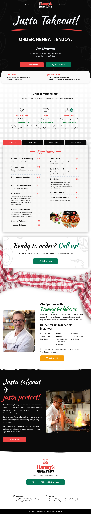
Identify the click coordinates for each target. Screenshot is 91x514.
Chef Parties (29, 5)
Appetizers (12, 142)
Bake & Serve (53, 142)
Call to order (58, 65)
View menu (32, 65)
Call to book (52, 358)
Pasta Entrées (32, 142)
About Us (62, 5)
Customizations (76, 142)
